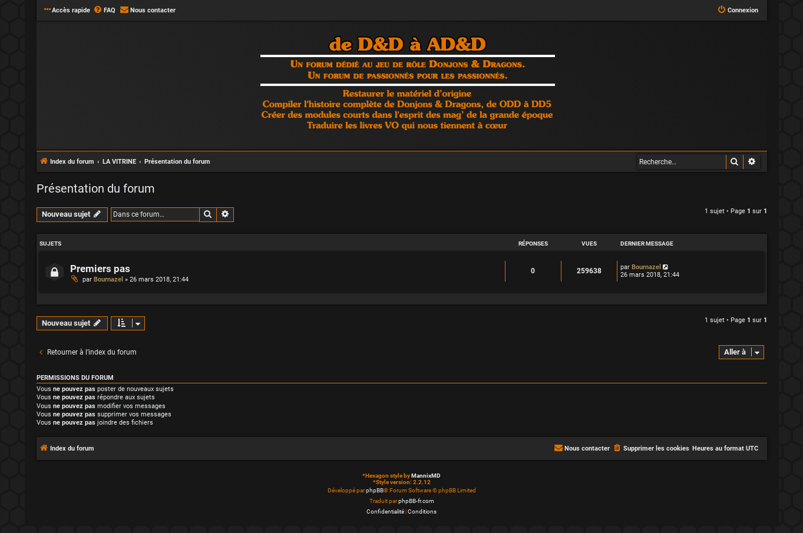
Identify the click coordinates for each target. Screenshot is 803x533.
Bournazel (108, 279)
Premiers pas (100, 268)
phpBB (375, 490)
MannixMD (426, 475)
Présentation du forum (96, 188)
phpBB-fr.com (416, 501)
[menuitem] (104, 11)
